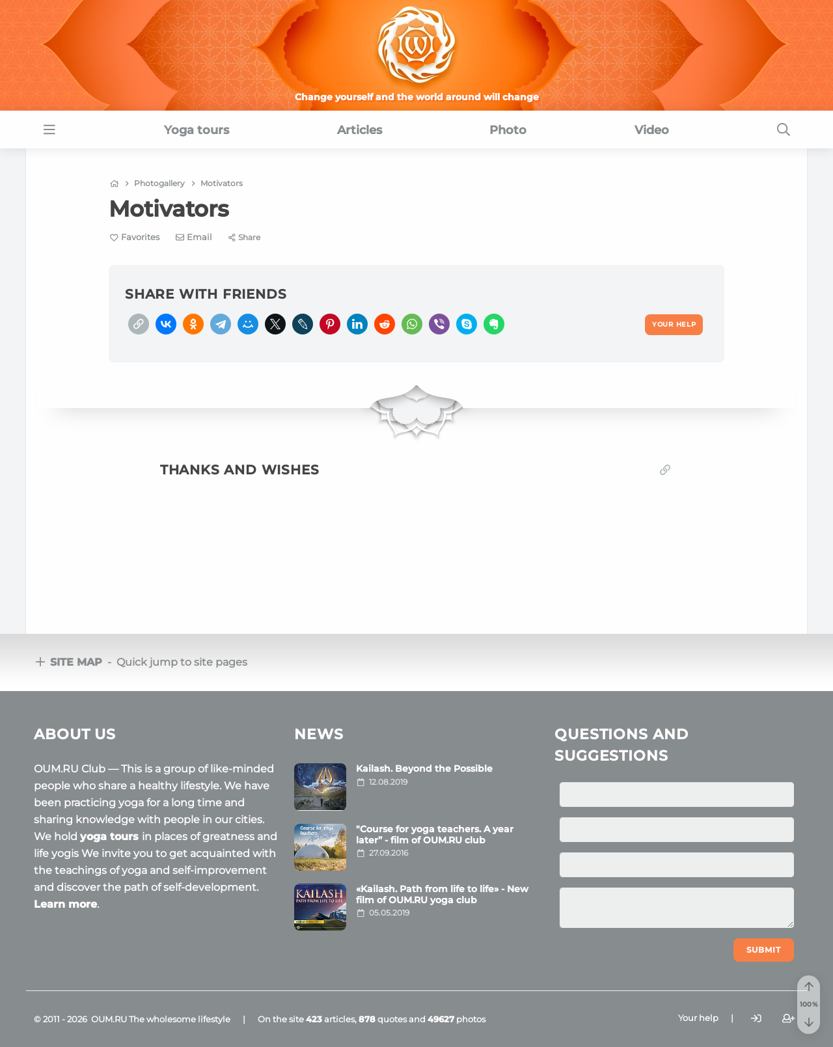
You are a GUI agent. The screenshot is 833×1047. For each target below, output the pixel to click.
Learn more (65, 904)
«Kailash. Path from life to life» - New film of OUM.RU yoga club (442, 894)
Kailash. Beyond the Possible (424, 768)
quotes (383, 1019)
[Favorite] (134, 237)
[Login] (756, 1018)
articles (330, 1019)
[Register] (788, 1018)
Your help (698, 1018)
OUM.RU (109, 1019)
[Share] (244, 237)
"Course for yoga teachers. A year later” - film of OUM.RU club (434, 834)
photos (456, 1019)
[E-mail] (194, 237)
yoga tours (111, 836)
